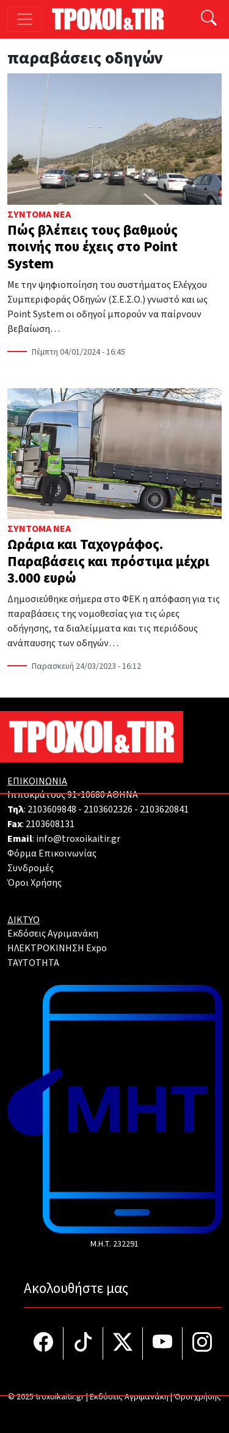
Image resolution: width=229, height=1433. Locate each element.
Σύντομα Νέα (39, 214)
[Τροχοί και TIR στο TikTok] (83, 1343)
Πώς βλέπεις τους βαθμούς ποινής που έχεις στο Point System (92, 247)
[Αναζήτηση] (209, 19)
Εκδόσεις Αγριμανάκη (52, 933)
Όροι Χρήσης (34, 883)
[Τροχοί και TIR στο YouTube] (163, 1343)
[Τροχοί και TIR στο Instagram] (202, 1343)
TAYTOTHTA (33, 963)
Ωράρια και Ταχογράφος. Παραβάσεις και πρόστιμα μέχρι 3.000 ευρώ (108, 561)
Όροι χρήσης (197, 1397)
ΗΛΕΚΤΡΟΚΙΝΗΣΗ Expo (57, 948)
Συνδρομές (30, 868)
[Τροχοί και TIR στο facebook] (44, 1343)
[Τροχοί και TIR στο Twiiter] (123, 1343)
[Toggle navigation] (24, 19)
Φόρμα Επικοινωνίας (51, 853)
